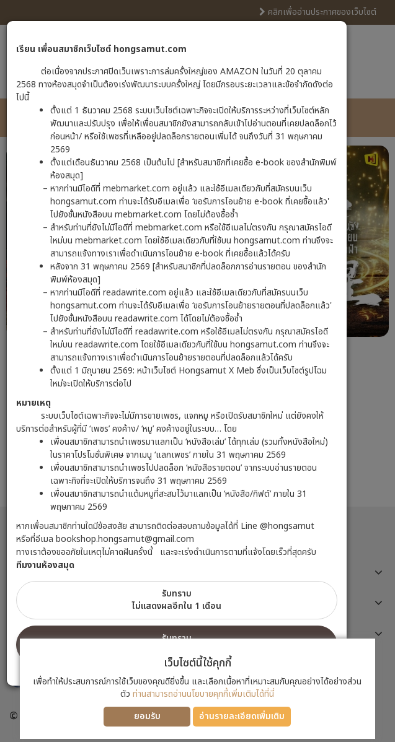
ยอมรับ (147, 716)
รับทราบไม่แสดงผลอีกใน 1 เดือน (176, 600)
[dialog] (197, 371)
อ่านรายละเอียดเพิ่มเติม (242, 716)
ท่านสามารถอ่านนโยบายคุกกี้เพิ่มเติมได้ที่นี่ (203, 694)
